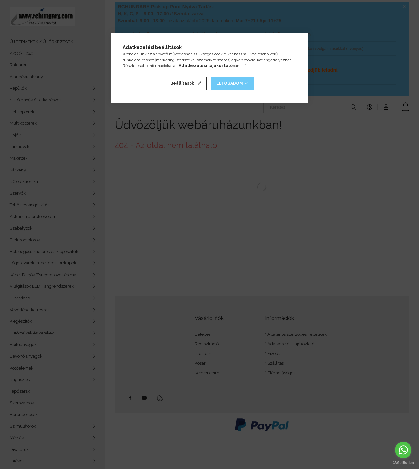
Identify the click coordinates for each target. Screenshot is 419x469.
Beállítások (182, 83)
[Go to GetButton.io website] (403, 462)
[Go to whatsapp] (403, 450)
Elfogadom (229, 83)
